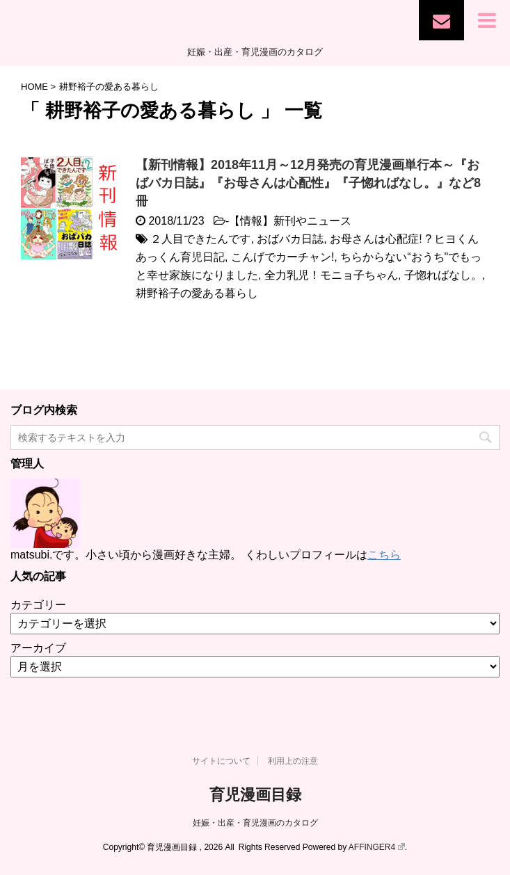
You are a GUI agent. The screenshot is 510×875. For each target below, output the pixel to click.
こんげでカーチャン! (282, 257)
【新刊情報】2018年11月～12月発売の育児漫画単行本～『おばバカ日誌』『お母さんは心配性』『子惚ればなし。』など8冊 (308, 183)
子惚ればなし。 (443, 275)
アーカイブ (38, 648)
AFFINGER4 (377, 847)
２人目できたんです (200, 239)
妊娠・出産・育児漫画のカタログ (255, 823)
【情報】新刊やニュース (290, 221)
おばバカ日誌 (290, 239)
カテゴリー (38, 605)
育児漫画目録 (255, 794)
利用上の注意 (293, 761)
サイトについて (221, 761)
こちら (384, 555)
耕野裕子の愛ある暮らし (197, 293)
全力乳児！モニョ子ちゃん (331, 275)
